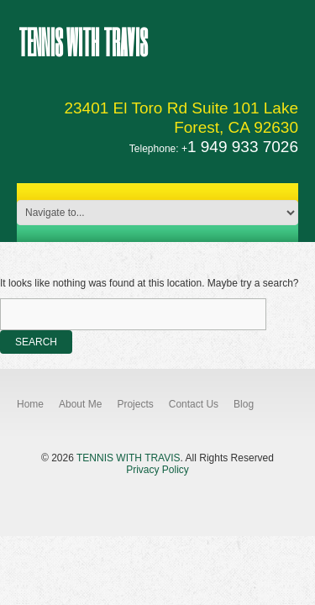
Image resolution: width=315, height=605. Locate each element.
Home (30, 404)
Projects (135, 404)
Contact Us (193, 404)
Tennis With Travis (82, 41)
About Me (80, 404)
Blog (244, 404)
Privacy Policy (157, 470)
